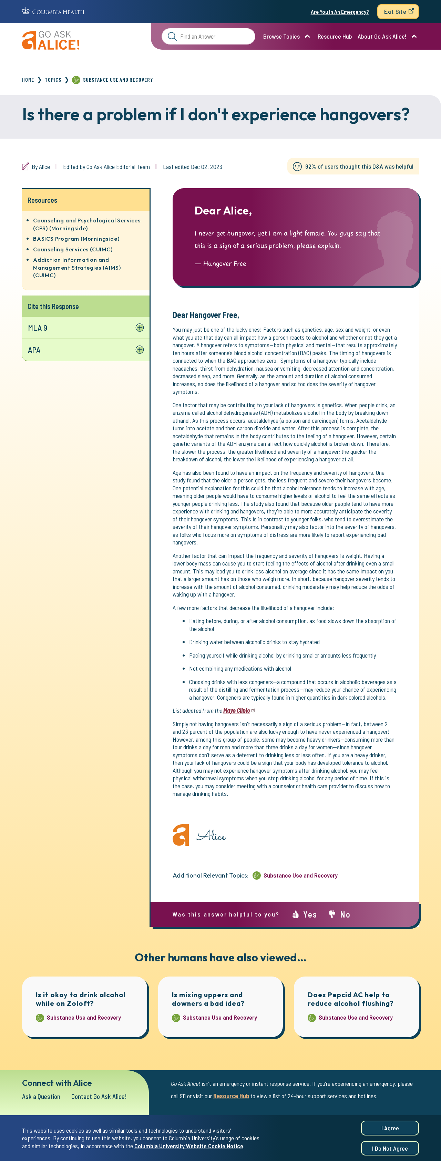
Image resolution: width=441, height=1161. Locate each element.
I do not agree (390, 1149)
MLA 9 (38, 328)
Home (28, 79)
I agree (390, 1129)
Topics (53, 79)
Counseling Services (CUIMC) (73, 249)
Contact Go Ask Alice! (102, 1096)
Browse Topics (281, 36)
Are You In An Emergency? (340, 11)
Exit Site (395, 11)
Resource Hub (335, 36)
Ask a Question (42, 1096)
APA (34, 350)
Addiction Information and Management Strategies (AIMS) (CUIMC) (77, 267)
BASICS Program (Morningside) (76, 238)
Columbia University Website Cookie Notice (188, 1146)
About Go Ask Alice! (382, 36)
